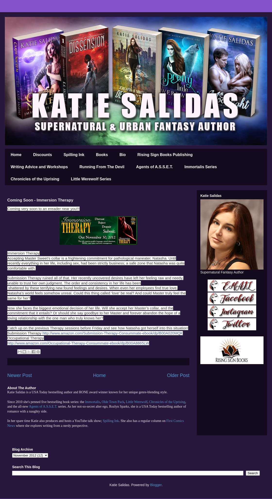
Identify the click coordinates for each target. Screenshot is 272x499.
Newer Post (19, 375)
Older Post (178, 375)
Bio (122, 155)
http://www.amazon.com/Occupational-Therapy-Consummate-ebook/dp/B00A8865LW (78, 343)
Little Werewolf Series (91, 179)
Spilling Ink (74, 155)
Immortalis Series (201, 167)
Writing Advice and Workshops (39, 167)
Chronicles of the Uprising (35, 179)
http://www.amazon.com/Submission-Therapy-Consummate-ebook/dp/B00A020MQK (112, 333)
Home (16, 155)
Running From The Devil (101, 167)
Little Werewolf (136, 402)
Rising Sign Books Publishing (165, 155)
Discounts (42, 155)
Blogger (156, 485)
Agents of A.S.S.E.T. (154, 167)
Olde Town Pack (113, 402)
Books (102, 155)
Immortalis (92, 402)
